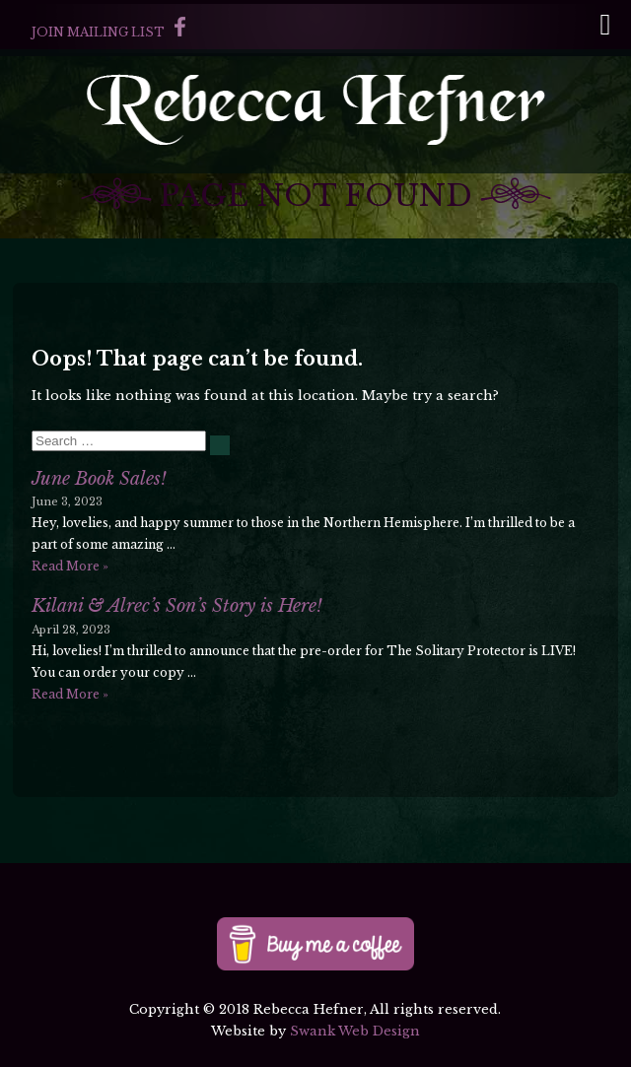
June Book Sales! (99, 479)
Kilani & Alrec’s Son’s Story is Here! (177, 606)
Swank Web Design (355, 1031)
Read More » (70, 566)
